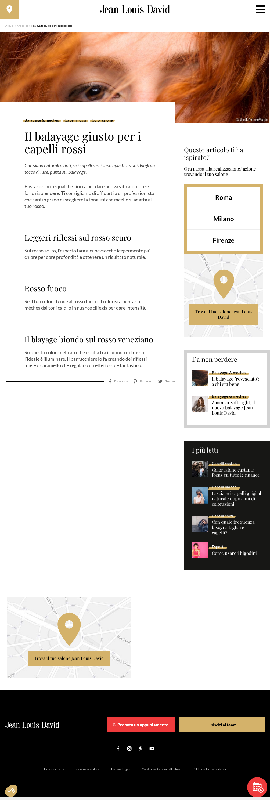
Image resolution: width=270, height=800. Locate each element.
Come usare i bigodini (234, 556)
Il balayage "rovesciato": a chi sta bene (236, 384)
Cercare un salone (88, 771)
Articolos (22, 28)
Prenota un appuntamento (155, 727)
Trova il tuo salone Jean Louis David (223, 317)
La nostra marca (54, 771)
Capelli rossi (75, 123)
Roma (223, 200)
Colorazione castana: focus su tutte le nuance (236, 475)
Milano (223, 221)
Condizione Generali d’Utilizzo (161, 771)
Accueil (10, 28)
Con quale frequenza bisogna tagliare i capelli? (233, 530)
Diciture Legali (120, 771)
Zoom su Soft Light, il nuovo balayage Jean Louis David (233, 411)
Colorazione (102, 123)
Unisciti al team (220, 727)
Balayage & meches (41, 123)
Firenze (224, 243)
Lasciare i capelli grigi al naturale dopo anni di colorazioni (236, 501)
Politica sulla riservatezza (209, 771)
